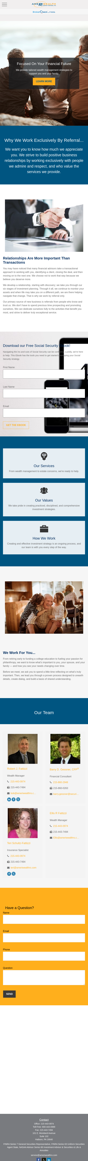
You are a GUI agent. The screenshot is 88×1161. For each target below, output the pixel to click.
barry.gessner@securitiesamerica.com (66, 794)
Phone (6, 949)
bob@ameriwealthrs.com (24, 793)
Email (6, 406)
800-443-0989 (48, 1127)
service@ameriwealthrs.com (44, 1155)
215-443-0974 (17, 781)
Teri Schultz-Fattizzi (18, 843)
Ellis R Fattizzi (58, 813)
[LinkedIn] (9, 799)
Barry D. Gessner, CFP (64, 769)
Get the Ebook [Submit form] (16, 425)
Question (8, 968)
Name (6, 912)
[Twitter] (18, 799)
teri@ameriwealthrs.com (23, 867)
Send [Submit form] (9, 994)
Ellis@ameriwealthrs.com (66, 837)
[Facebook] (14, 799)
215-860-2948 (60, 782)
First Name (9, 367)
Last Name (8, 387)
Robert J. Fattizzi (17, 768)
